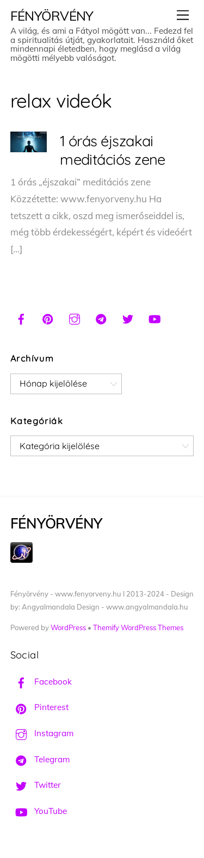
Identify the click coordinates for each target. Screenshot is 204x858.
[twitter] (128, 317)
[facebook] (21, 317)
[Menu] (183, 15)
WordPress (68, 627)
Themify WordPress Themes (138, 627)
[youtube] (154, 317)
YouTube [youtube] (38, 811)
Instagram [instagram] (41, 733)
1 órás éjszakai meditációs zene (112, 150)
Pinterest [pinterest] (39, 707)
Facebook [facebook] (41, 681)
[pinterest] (48, 317)
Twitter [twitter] (35, 785)
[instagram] (74, 317)
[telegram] (101, 317)
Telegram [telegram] (40, 759)
